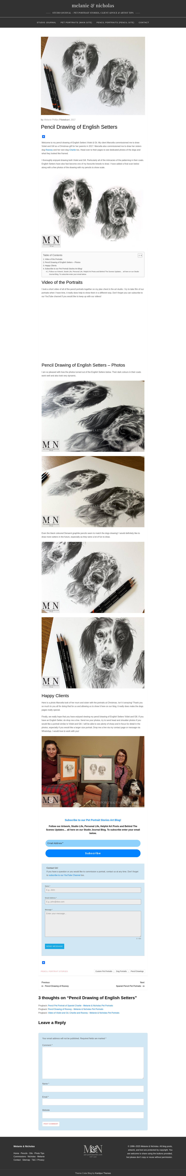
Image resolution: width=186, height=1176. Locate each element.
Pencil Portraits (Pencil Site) (115, 22)
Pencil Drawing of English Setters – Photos (62, 262)
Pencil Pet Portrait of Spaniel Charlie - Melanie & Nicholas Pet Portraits (80, 1005)
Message (49, 910)
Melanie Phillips (51, 120)
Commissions (20, 1156)
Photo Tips (39, 1152)
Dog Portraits (121, 970)
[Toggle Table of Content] (139, 255)
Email (45, 1096)
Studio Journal (46, 22)
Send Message (54, 946)
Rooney (49, 150)
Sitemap (26, 1159)
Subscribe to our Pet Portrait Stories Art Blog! (63, 269)
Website (46, 1109)
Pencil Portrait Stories (54, 970)
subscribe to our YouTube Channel (64, 875)
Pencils (24, 1152)
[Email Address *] (93, 843)
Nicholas (32, 1156)
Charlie (72, 150)
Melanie (41, 1156)
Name (47, 886)
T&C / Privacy (38, 1159)
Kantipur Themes (103, 1172)
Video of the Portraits (53, 259)
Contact (144, 22)
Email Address (51, 898)
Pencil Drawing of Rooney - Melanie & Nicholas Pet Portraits (75, 1008)
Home (16, 1152)
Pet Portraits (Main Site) (76, 22)
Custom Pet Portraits (103, 970)
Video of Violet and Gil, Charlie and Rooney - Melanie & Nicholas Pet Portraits (83, 1012)
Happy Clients (51, 266)
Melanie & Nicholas (93, 5)
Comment (47, 1044)
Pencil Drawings (137, 970)
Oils (31, 1152)
